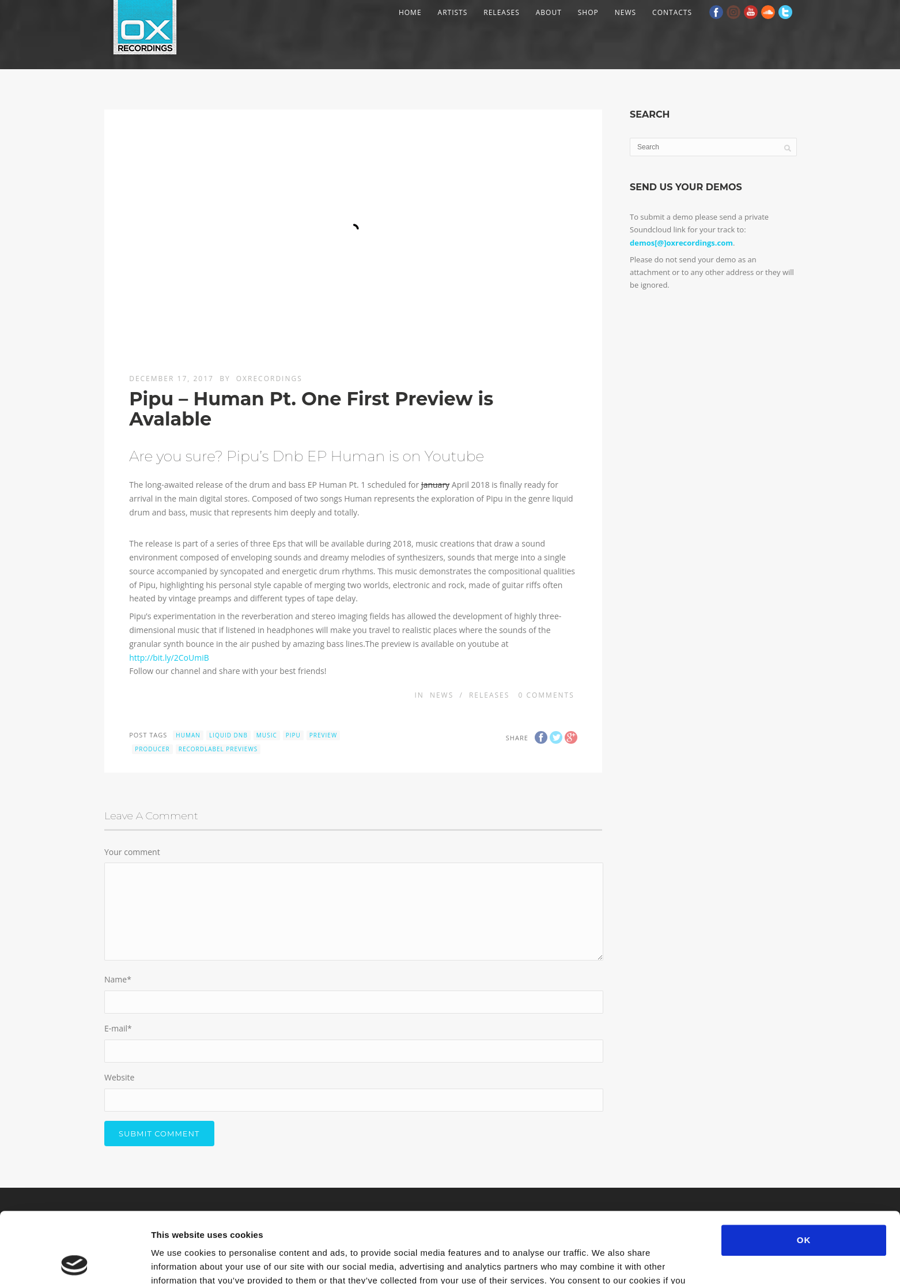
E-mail (118, 1028)
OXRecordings (269, 378)
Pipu (293, 735)
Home (410, 12)
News (625, 12)
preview (323, 735)
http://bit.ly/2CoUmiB (169, 657)
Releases (501, 12)
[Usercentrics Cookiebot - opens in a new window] (74, 1261)
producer (152, 749)
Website (119, 1077)
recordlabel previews (218, 749)
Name (117, 979)
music (266, 735)
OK (804, 1169)
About (549, 12)
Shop (588, 12)
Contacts (672, 12)
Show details (604, 1261)
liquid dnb (228, 735)
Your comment (132, 851)
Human (188, 735)
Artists (453, 12)
